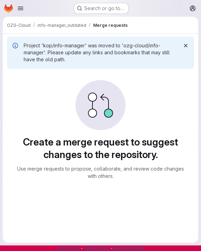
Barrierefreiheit (129, 248)
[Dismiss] (186, 45)
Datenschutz (97, 248)
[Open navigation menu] (20, 8)
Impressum (68, 248)
